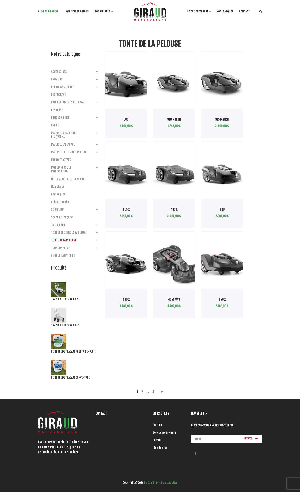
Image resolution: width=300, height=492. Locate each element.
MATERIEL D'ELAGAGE (63, 144)
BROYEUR (56, 79)
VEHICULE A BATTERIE (63, 255)
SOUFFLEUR (57, 210)
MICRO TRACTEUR (61, 160)
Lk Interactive (169, 483)
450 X (222, 299)
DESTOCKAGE (58, 95)
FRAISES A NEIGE (60, 118)
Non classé (57, 187)
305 (126, 119)
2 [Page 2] (142, 392)
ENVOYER (250, 439)
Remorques (58, 194)
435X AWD (174, 299)
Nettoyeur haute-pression (68, 179)
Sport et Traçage (62, 217)
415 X (174, 209)
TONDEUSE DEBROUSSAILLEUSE (69, 233)
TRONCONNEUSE (60, 248)
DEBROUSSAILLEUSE (62, 87)
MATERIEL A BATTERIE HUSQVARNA (63, 135)
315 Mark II (222, 119)
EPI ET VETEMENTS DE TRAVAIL (68, 102)
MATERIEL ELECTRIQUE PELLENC (69, 152)
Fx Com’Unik (151, 483)
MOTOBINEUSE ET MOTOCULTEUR (61, 169)
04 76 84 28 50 (48, 11)
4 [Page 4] (153, 392)
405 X (126, 209)
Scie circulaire (60, 202)
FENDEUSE (57, 110)
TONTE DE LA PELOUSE (64, 240)
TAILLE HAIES (58, 225)
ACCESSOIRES (59, 72)
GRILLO (55, 125)
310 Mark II (174, 119)
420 (222, 209)
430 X (126, 299)
